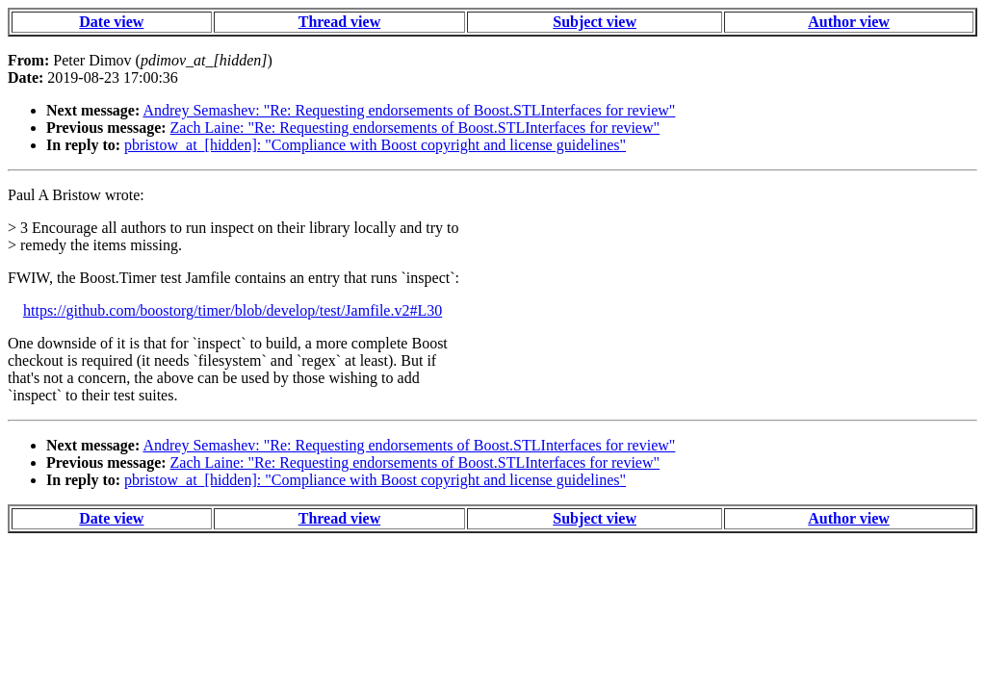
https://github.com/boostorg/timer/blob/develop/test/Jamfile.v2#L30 (232, 310)
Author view (849, 21)
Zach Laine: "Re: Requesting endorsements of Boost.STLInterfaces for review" (415, 127)
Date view (111, 21)
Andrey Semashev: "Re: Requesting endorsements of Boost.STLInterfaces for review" (409, 110)
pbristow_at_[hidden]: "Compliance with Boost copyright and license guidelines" (375, 145)
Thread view (339, 21)
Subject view (594, 21)
